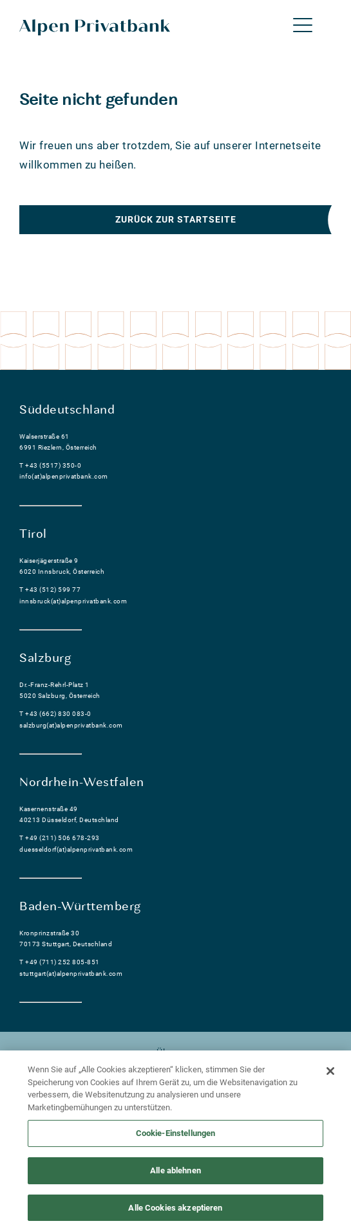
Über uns (175, 1052)
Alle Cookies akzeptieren (175, 1211)
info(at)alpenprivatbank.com (63, 476)
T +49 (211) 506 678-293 (59, 837)
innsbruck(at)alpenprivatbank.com (73, 601)
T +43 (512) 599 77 (50, 589)
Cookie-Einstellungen (176, 1137)
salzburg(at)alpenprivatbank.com (71, 725)
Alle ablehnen (175, 1174)
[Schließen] (330, 1075)
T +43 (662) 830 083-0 (55, 713)
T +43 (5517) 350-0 (50, 465)
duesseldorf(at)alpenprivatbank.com (76, 849)
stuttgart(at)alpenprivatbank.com (70, 973)
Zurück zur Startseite (175, 219)
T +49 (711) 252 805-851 (59, 962)
